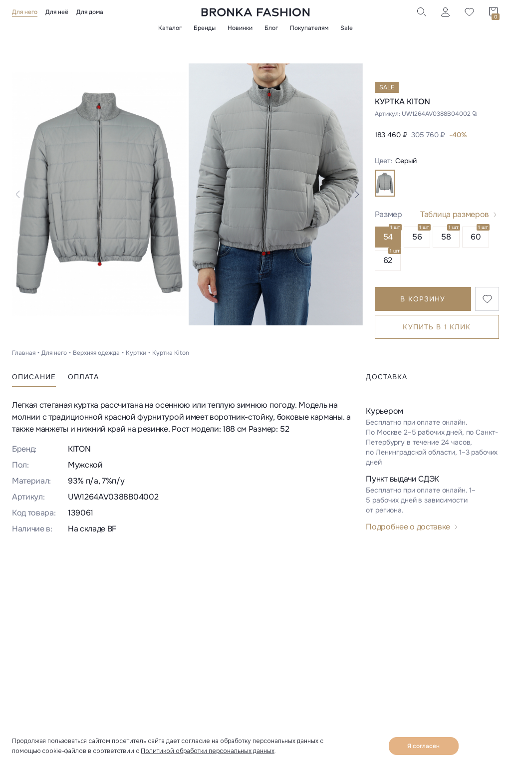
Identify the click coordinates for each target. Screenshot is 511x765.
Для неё (56, 12)
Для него (24, 12)
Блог (271, 28)
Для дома (89, 12)
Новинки (240, 28)
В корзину (422, 298)
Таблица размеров (454, 214)
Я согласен (423, 746)
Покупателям (309, 28)
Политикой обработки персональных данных (207, 751)
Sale (346, 28)
